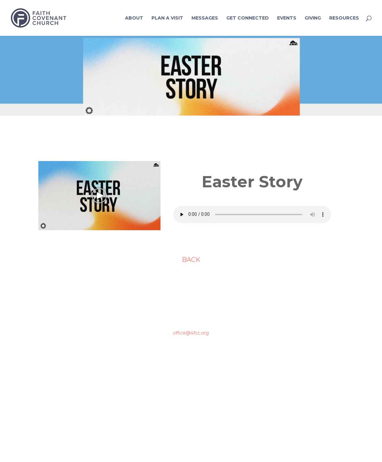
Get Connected (247, 18)
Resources (344, 18)
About (134, 18)
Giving (313, 18)
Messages (204, 18)
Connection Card (298, 391)
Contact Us (298, 345)
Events (286, 18)
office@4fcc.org (191, 333)
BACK (191, 259)
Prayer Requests (298, 368)
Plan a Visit (167, 18)
